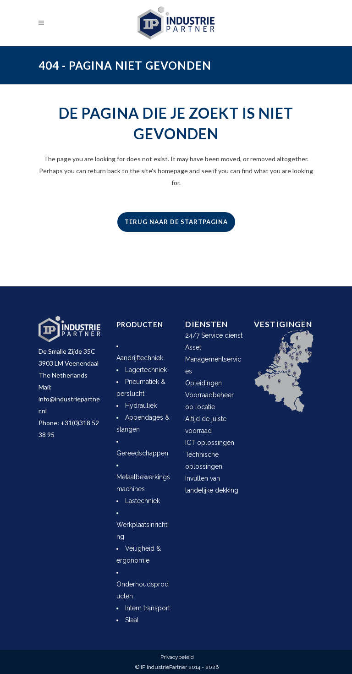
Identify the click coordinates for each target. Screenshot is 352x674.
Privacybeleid (177, 657)
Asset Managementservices (213, 359)
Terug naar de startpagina (176, 221)
